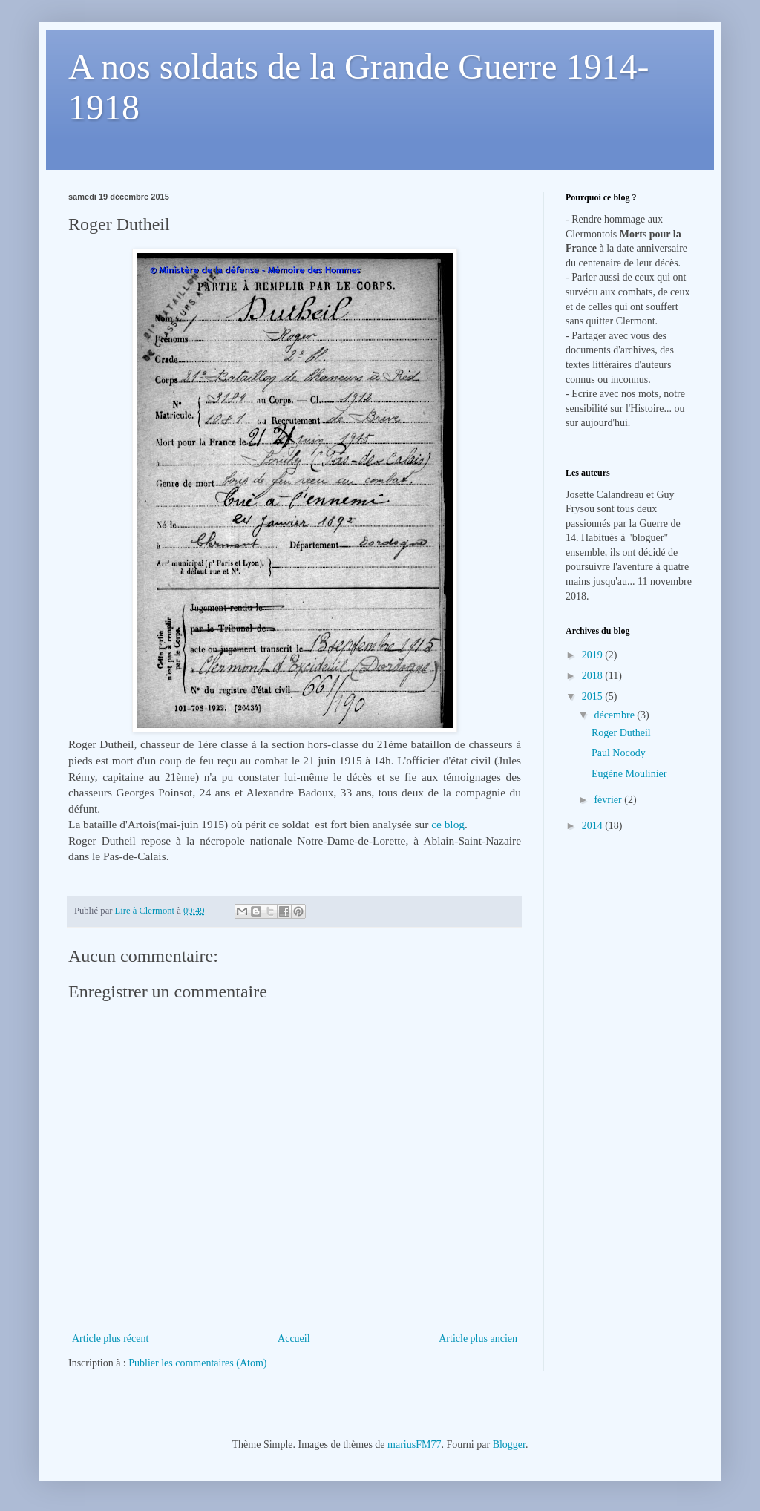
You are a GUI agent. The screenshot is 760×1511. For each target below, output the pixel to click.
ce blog (448, 824)
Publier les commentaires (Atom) (197, 1363)
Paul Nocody (619, 752)
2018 (594, 675)
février (609, 799)
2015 (594, 696)
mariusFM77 (414, 1444)
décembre (615, 715)
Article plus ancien (478, 1338)
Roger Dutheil (621, 732)
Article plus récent (110, 1338)
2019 (594, 655)
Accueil (294, 1338)
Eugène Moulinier (629, 773)
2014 (594, 825)
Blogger (509, 1444)
